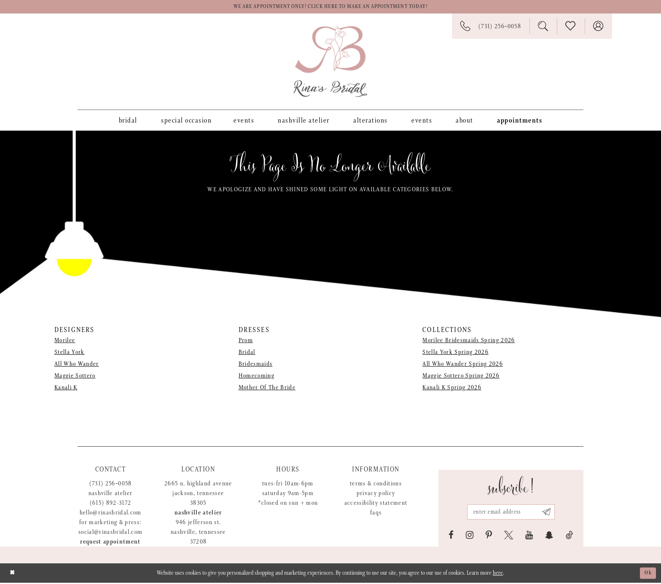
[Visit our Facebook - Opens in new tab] (451, 536)
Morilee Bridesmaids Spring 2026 (468, 342)
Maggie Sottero (75, 377)
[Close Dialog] (13, 574)
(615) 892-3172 (111, 504)
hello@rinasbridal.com (111, 514)
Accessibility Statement (376, 504)
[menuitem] (128, 121)
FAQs (376, 514)
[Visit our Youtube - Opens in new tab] (529, 536)
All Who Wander (76, 366)
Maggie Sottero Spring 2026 (461, 377)
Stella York (69, 354)
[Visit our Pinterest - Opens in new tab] (489, 536)
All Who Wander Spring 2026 (462, 366)
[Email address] (510, 512)
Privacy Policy (376, 494)
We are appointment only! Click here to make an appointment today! (330, 7)
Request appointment (110, 543)
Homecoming (256, 377)
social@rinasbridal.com (110, 533)
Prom (246, 342)
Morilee (64, 342)
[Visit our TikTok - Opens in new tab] (569, 536)
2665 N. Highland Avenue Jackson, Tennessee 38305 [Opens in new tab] (198, 494)
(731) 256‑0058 (110, 485)
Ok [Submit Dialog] (647, 574)
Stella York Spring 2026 (455, 354)
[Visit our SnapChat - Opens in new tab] (549, 536)
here (498, 574)
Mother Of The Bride (267, 389)
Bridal (247, 354)
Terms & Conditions (376, 485)
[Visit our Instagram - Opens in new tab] (469, 536)
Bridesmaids (256, 366)
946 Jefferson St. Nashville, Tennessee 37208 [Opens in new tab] (198, 533)
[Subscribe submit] (549, 512)
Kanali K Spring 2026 (451, 389)
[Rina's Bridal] (330, 62)
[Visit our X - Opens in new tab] (508, 536)
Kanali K (66, 389)
